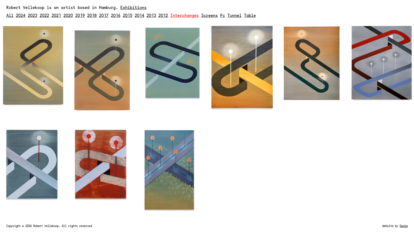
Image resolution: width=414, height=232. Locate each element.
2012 (163, 15)
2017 (104, 15)
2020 (68, 15)
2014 (139, 15)
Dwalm (404, 226)
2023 (32, 15)
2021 (56, 15)
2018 (92, 15)
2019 (80, 15)
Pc (222, 15)
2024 (20, 15)
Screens (209, 15)
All (9, 15)
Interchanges (184, 15)
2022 (44, 15)
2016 (115, 15)
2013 (151, 15)
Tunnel (234, 15)
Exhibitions (133, 7)
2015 (127, 15)
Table (250, 15)
